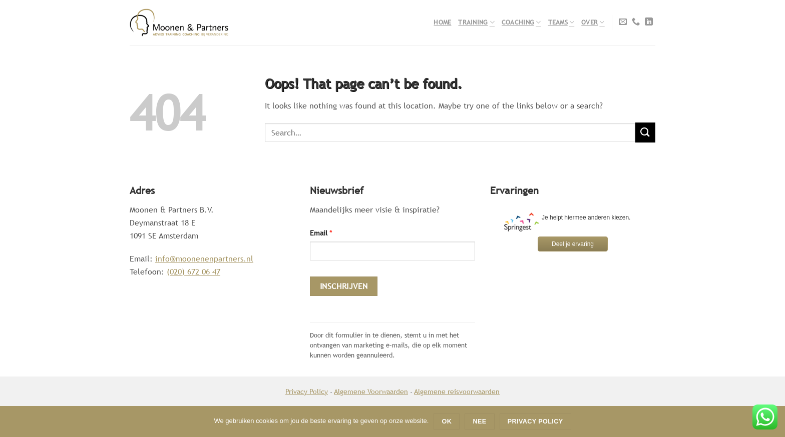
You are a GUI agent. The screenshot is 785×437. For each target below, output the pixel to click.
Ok (447, 421)
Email (321, 232)
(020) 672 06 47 (193, 271)
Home (442, 22)
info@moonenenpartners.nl (204, 259)
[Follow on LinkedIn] (649, 22)
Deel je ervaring (573, 244)
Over (592, 22)
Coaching (521, 22)
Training (476, 22)
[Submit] (645, 132)
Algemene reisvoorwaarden (457, 391)
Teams (561, 22)
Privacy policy (535, 421)
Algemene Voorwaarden (371, 391)
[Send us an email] (623, 22)
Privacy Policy (306, 391)
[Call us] (636, 22)
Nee (480, 421)
